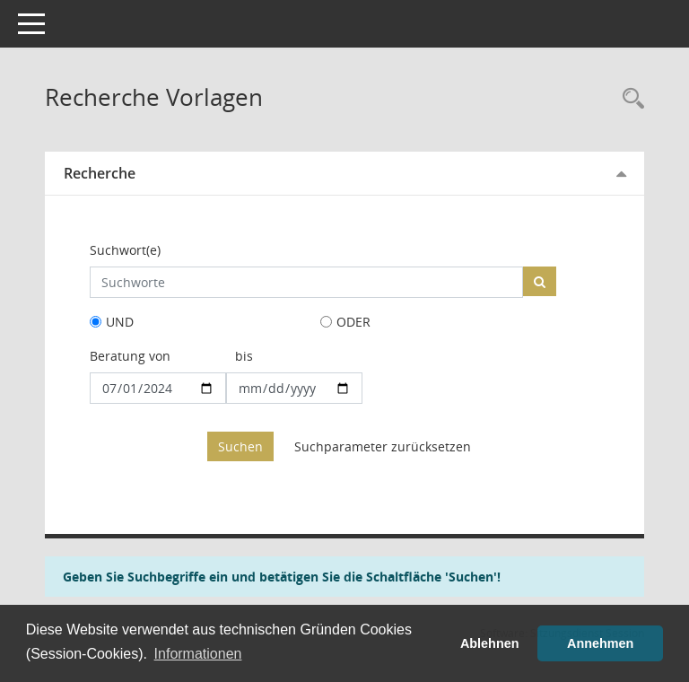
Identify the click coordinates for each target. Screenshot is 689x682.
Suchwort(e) (125, 249)
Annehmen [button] (600, 643)
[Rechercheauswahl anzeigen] (629, 99)
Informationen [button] (198, 653)
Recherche (99, 173)
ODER (353, 321)
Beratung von (130, 355)
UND (120, 321)
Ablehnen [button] (489, 643)
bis (244, 355)
